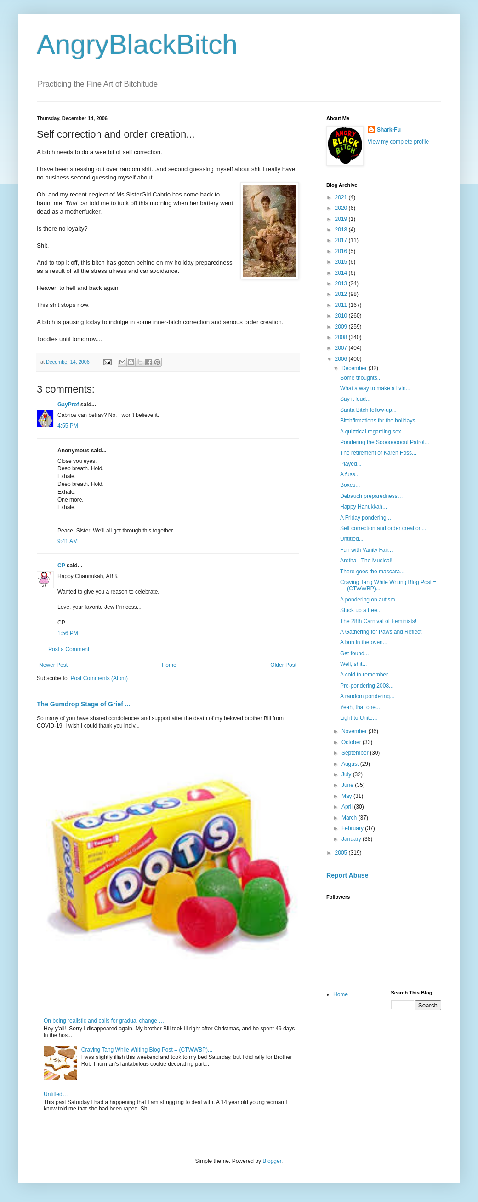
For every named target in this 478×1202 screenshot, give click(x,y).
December (355, 368)
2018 (342, 229)
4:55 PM (67, 425)
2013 (342, 283)
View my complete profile (398, 142)
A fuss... (350, 474)
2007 (342, 348)
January (352, 839)
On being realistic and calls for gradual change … (104, 1020)
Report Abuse (347, 875)
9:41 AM (67, 541)
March (349, 818)
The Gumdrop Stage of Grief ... (83, 704)
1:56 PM (67, 633)
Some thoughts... (361, 378)
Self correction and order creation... (383, 528)
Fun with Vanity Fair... (366, 550)
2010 (342, 315)
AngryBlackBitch (137, 44)
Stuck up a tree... (361, 610)
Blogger (271, 1161)
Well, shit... (353, 664)
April (347, 806)
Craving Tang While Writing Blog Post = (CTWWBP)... (146, 1049)
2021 (342, 197)
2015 (342, 262)
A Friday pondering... (365, 517)
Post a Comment (68, 649)
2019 (342, 219)
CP (61, 565)
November (355, 731)
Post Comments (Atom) (99, 678)
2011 (342, 305)
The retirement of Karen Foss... (378, 453)
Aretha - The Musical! (366, 560)
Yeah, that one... (360, 707)
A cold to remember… (366, 674)
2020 (342, 208)
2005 (342, 852)
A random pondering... (367, 696)
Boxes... (350, 485)
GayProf (68, 404)
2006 (342, 359)
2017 (342, 240)
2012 (342, 294)
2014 (342, 273)
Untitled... (352, 539)
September (355, 753)
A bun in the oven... (363, 642)
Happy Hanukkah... (363, 506)
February (353, 828)
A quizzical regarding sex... (373, 431)
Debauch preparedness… (371, 496)
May (347, 796)
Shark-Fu (389, 130)
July (347, 774)
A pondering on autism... (369, 599)
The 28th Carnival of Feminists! (378, 621)
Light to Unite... (358, 718)
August (350, 764)
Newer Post (53, 665)
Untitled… (56, 1094)
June (348, 785)
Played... (351, 464)
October (352, 742)
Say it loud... (355, 399)
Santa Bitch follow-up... (368, 410)
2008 (342, 337)
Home (169, 665)
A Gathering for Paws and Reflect (380, 632)
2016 (342, 251)
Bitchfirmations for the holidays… (380, 420)
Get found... (354, 653)
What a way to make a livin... (375, 388)
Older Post (283, 665)
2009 (342, 327)
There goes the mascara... (372, 571)
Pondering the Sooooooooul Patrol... (384, 442)
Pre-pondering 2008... (366, 685)
